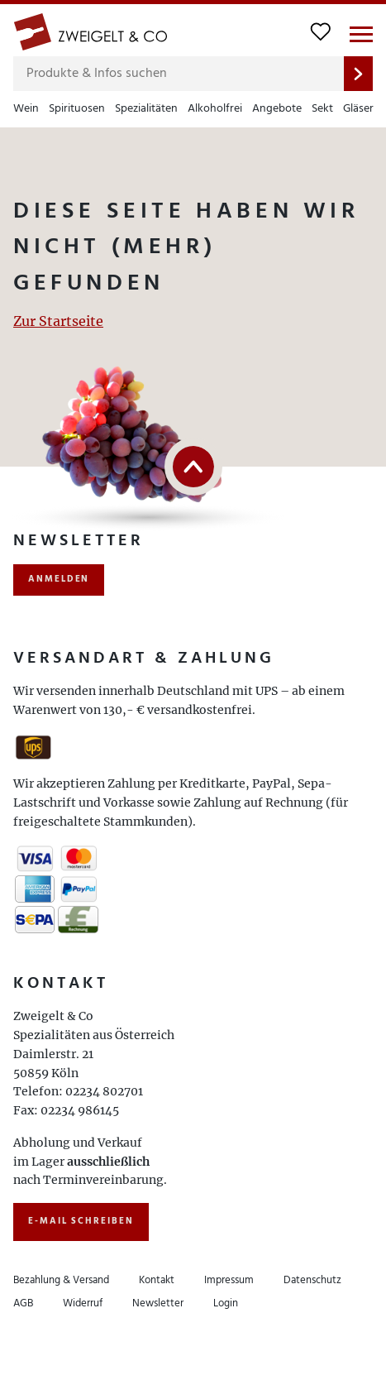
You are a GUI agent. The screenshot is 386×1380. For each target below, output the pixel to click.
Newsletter (157, 1303)
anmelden (58, 579)
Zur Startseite (58, 321)
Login (225, 1303)
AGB (23, 1303)
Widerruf (82, 1303)
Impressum (229, 1280)
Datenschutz (312, 1280)
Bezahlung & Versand (61, 1280)
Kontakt (156, 1280)
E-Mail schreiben (81, 1221)
